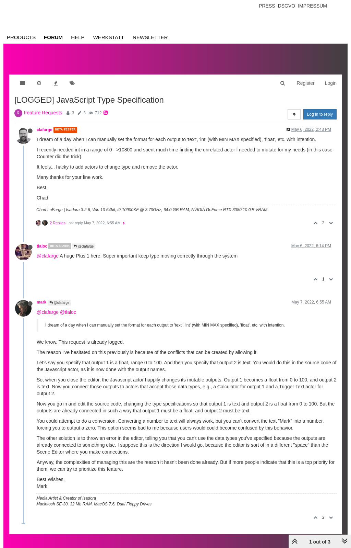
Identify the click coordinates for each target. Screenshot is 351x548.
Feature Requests (43, 112)
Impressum (312, 6)
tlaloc (42, 246)
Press (267, 6)
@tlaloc (68, 312)
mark (41, 302)
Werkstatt (108, 37)
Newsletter (150, 37)
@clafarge (84, 246)
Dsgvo (286, 6)
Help (77, 37)
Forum (53, 37)
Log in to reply (320, 114)
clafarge (44, 129)
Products (21, 37)
